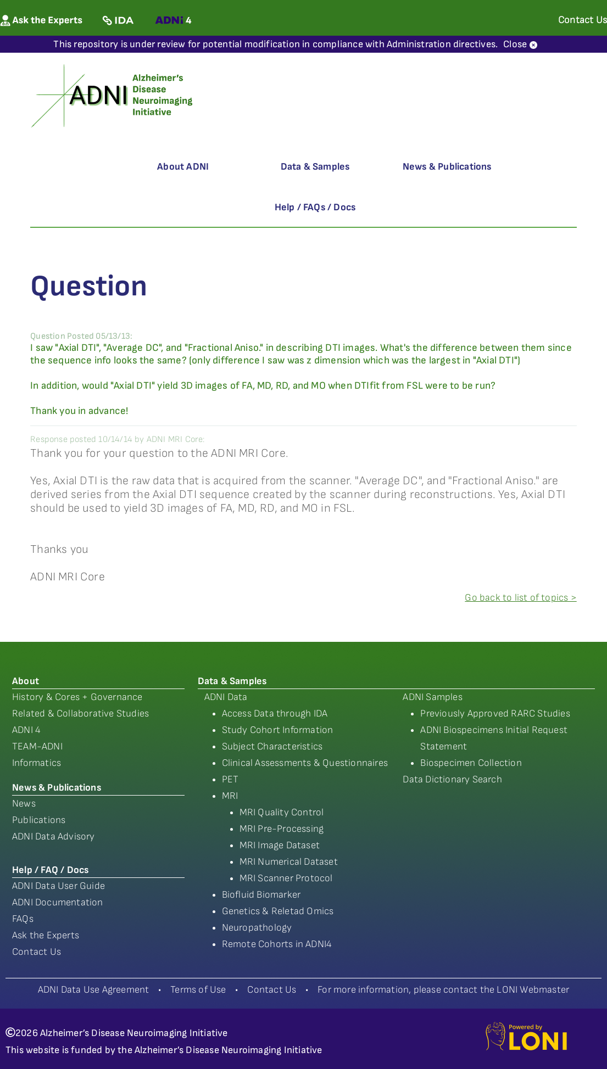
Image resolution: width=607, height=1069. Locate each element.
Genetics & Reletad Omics (278, 911)
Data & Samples (315, 166)
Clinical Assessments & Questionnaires (305, 763)
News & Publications (447, 166)
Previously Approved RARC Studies (495, 713)
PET (230, 779)
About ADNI (183, 166)
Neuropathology (257, 927)
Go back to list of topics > (520, 597)
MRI (230, 796)
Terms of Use (198, 989)
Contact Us (36, 952)
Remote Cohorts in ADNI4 (277, 944)
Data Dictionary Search (452, 779)
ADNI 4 (26, 730)
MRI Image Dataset (280, 845)
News (24, 803)
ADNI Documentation (57, 902)
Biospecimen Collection (470, 763)
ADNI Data (226, 697)
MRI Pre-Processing (282, 829)
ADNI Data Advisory (53, 836)
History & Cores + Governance (77, 697)
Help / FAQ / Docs (50, 870)
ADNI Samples (432, 697)
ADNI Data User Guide (58, 886)
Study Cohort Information (277, 730)
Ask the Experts (45, 935)
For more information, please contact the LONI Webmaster (443, 989)
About (25, 681)
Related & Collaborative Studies (80, 713)
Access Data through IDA (275, 713)
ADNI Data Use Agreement (93, 989)
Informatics (36, 763)
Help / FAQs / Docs (315, 207)
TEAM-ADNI (37, 746)
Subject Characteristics (272, 746)
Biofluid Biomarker (261, 894)
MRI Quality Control (282, 812)
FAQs (23, 919)
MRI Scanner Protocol (286, 878)
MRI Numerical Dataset (289, 861)
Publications (38, 820)
